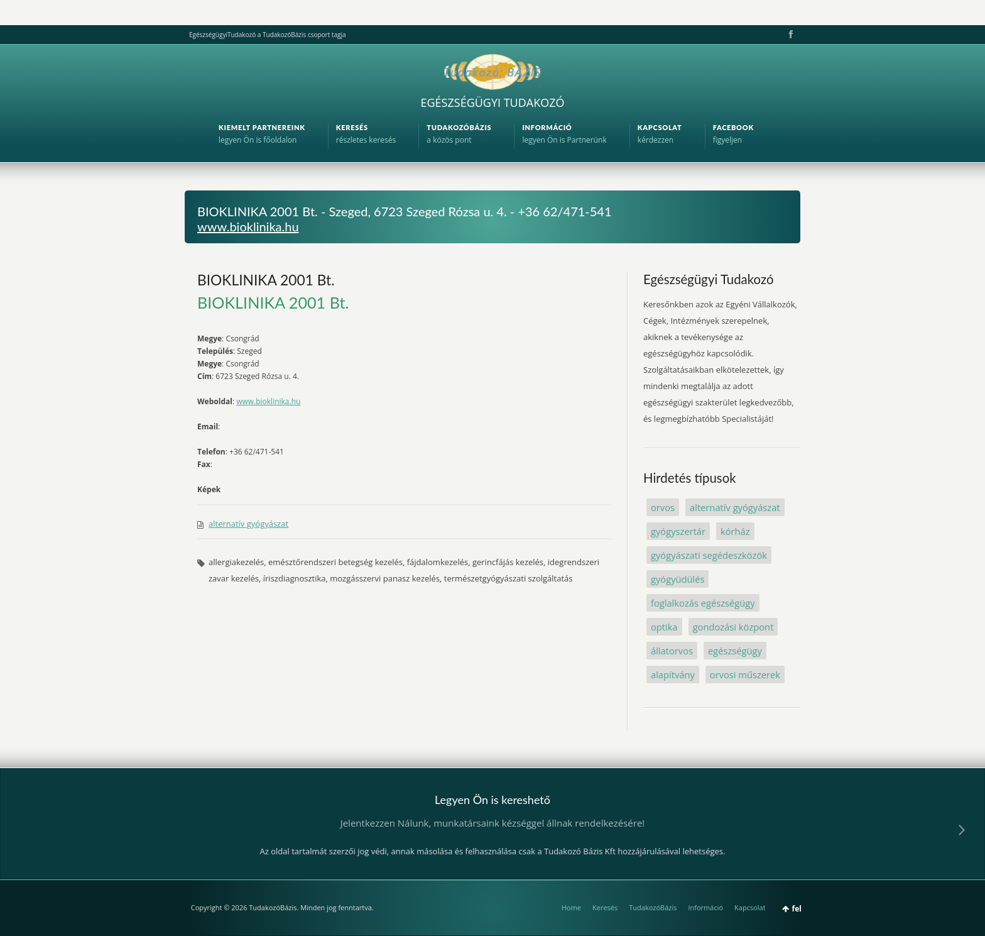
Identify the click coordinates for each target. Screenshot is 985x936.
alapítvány (673, 674)
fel (797, 908)
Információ (705, 907)
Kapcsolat (750, 907)
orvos (663, 507)
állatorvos (672, 650)
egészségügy (735, 650)
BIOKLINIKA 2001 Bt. (266, 280)
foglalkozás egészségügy (703, 603)
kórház (735, 531)
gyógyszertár (678, 531)
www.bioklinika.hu (248, 226)
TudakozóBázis (653, 907)
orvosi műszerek (745, 674)
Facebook (789, 34)
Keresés (605, 907)
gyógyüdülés (677, 579)
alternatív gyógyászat (248, 523)
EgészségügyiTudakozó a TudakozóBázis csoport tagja (267, 34)
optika (664, 626)
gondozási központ (733, 626)
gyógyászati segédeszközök (709, 555)
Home (571, 907)
